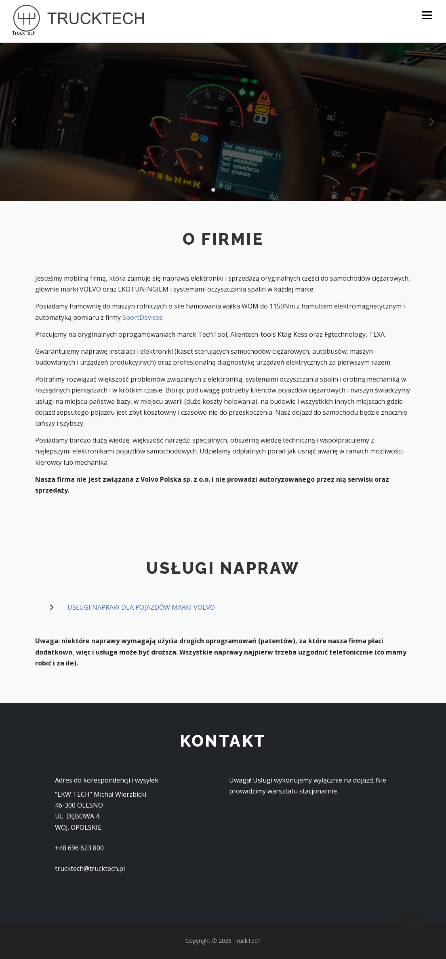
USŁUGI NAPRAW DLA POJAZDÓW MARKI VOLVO (141, 606)
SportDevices (142, 316)
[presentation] (15, 121)
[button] (213, 189)
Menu (427, 14)
